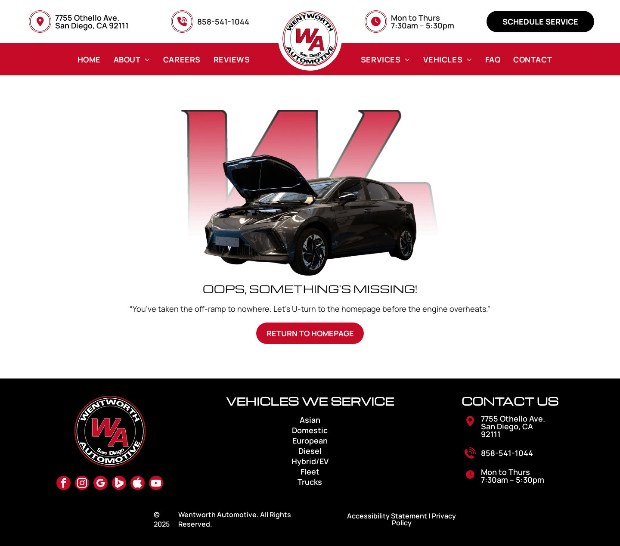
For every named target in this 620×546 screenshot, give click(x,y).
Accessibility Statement (387, 516)
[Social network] (119, 484)
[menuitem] (89, 59)
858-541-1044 (507, 453)
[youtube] (156, 484)
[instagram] (82, 484)
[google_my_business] (100, 484)
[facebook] (63, 484)
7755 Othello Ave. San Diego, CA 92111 (92, 21)
